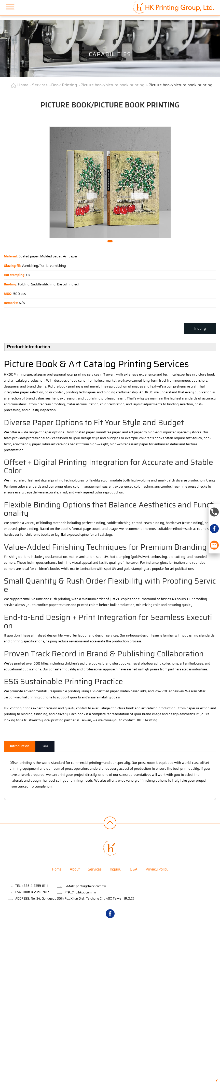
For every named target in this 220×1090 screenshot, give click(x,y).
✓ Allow (6, 951)
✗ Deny (6, 957)
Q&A (134, 869)
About (75, 869)
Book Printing (64, 85)
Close (4, 939)
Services (40, 85)
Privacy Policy (157, 869)
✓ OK (125, 1087)
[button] (110, 241)
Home (23, 85)
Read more (10, 992)
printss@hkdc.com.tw (91, 886)
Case (45, 746)
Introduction (19, 746)
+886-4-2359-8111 (35, 885)
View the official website (39, 992)
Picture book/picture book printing (112, 85)
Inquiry (200, 328)
